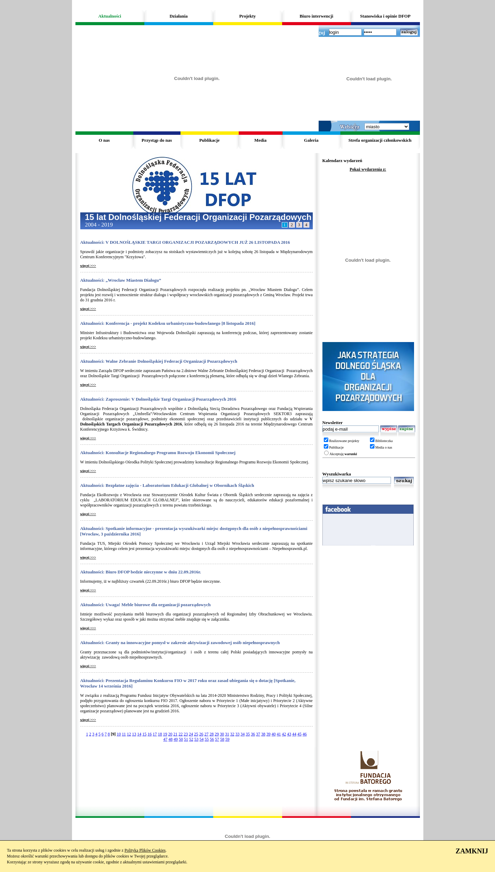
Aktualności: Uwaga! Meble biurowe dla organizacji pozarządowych (145, 604)
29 (217, 734)
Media (260, 140)
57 (217, 739)
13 (134, 734)
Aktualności (109, 16)
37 (258, 734)
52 (191, 739)
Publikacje (209, 140)
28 (211, 734)
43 (289, 734)
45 (299, 734)
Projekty (247, 16)
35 (248, 734)
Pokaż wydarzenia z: (368, 169)
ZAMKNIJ (472, 851)
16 (149, 734)
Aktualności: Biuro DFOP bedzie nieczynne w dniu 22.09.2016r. (140, 571)
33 (237, 734)
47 (165, 739)
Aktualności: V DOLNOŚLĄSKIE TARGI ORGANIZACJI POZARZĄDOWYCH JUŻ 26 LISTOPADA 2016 (185, 242)
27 (206, 734)
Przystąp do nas (157, 140)
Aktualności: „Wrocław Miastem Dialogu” (120, 280)
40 (273, 734)
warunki (350, 454)
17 (155, 734)
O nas (104, 140)
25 (196, 734)
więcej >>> (88, 266)
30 (222, 734)
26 (201, 734)
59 (227, 739)
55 (207, 739)
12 (129, 734)
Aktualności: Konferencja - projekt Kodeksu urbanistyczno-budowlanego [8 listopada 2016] (168, 323)
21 (175, 734)
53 (196, 739)
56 (212, 739)
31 (227, 734)
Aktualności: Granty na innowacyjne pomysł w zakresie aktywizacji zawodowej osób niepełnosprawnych (180, 642)
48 (170, 739)
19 (165, 734)
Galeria (311, 140)
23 (186, 734)
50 (181, 739)
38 (263, 734)
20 (170, 734)
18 (160, 734)
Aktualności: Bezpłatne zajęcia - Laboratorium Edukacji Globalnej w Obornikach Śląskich (167, 485)
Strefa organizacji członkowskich (379, 140)
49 (176, 739)
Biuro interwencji (316, 16)
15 (144, 734)
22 (180, 734)
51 (186, 739)
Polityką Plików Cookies (144, 850)
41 (279, 734)
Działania (178, 16)
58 (222, 739)
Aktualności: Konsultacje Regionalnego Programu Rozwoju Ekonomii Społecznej (158, 452)
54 (201, 739)
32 (232, 734)
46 (304, 734)
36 (253, 734)
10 (119, 734)
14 (139, 734)
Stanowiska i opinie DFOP (385, 16)
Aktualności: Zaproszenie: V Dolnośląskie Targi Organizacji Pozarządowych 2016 (158, 399)
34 (242, 734)
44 (294, 734)
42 (284, 734)
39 (268, 734)
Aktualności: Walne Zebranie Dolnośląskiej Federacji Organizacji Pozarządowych (158, 361)
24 (191, 734)
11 (124, 734)
